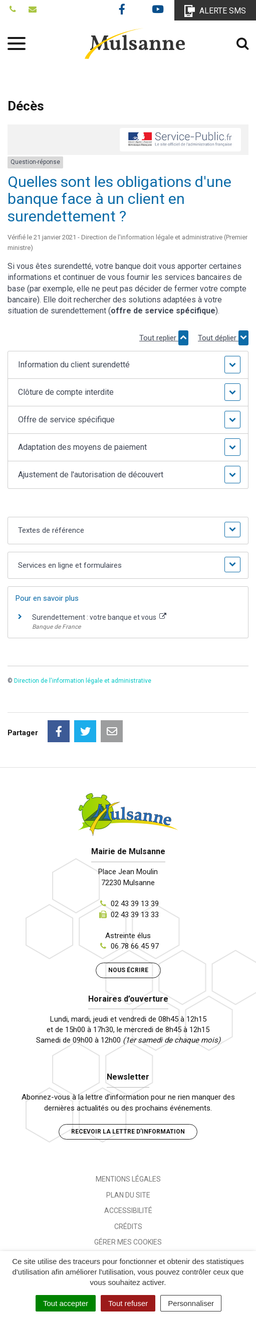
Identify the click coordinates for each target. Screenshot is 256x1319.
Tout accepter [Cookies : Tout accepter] (65, 1303)
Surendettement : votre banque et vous (99, 617)
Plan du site (128, 1195)
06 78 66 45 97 (135, 946)
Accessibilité (128, 1211)
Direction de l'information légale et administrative (82, 680)
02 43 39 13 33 (135, 914)
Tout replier (163, 337)
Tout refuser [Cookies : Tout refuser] (128, 1303)
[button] (128, 364)
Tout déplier (223, 337)
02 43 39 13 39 (135, 903)
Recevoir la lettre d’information (128, 1131)
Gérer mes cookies (128, 1242)
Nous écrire (128, 970)
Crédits (128, 1227)
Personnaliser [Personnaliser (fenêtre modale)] (191, 1303)
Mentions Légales (128, 1179)
